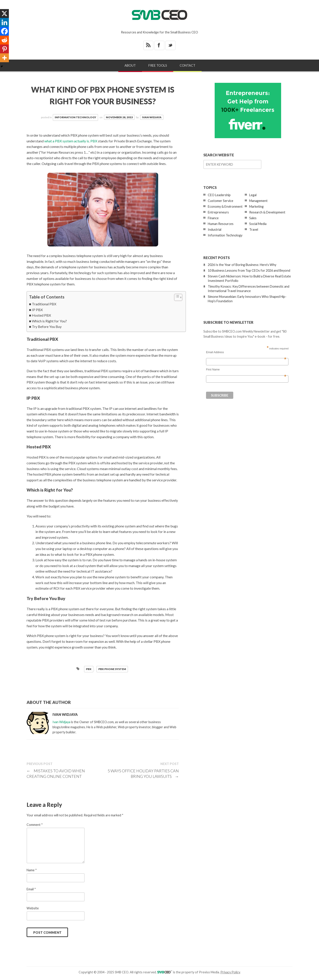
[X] (4, 13)
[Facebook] (4, 31)
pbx (88, 669)
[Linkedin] (4, 22)
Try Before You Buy (47, 326)
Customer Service (220, 201)
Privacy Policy (230, 972)
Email (31, 889)
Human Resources (220, 224)
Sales (253, 218)
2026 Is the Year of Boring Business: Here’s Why (242, 265)
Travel (253, 229)
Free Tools (157, 65)
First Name (246, 369)
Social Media (257, 224)
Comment (35, 825)
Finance (213, 218)
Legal (253, 195)
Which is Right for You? (49, 321)
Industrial (214, 229)
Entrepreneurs (218, 212)
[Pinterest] (4, 49)
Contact (187, 65)
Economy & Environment (225, 206)
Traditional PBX (44, 304)
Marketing (256, 206)
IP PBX (37, 310)
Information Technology (75, 117)
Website (33, 908)
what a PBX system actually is (66, 141)
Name (32, 870)
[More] (4, 57)
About (130, 65)
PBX (93, 141)
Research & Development (267, 212)
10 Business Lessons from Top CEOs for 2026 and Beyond (249, 270)
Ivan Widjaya (151, 117)
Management (258, 201)
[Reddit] (4, 40)
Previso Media (209, 972)
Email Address (246, 352)
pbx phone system (112, 669)
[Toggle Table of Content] (176, 297)
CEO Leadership (219, 195)
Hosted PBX (41, 315)
